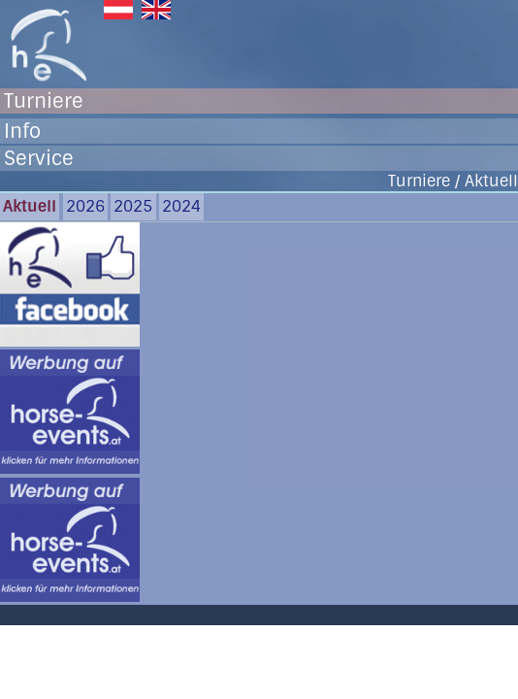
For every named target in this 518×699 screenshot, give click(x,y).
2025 (132, 206)
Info (22, 131)
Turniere (43, 101)
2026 (85, 206)
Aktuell (29, 206)
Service (39, 158)
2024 (181, 206)
